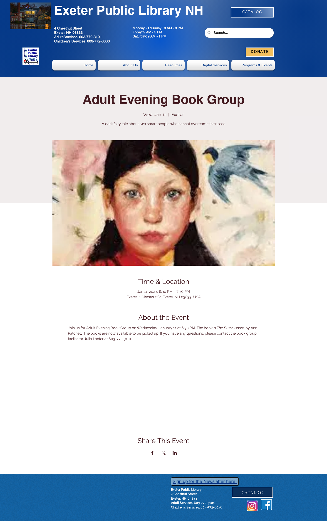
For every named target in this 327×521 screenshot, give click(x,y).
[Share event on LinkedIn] (175, 453)
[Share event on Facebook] (152, 453)
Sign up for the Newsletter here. (205, 481)
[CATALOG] (252, 12)
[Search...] (238, 33)
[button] (208, 65)
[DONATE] (260, 52)
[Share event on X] (163, 453)
